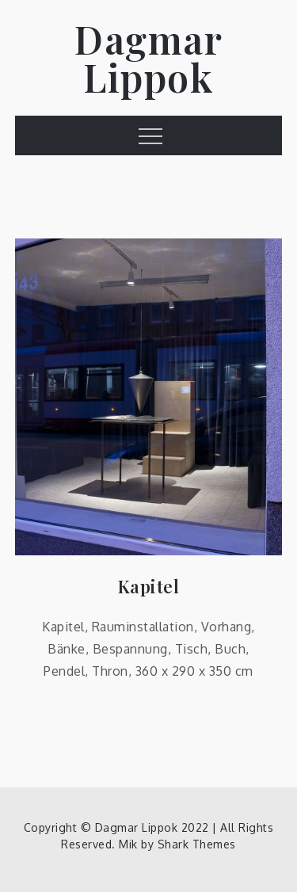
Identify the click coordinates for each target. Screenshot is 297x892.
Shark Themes (197, 844)
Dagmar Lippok (148, 57)
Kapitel (149, 586)
